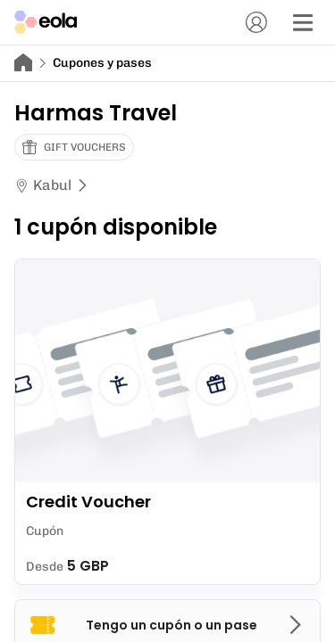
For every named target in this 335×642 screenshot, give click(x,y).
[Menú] (303, 22)
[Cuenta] (256, 22)
